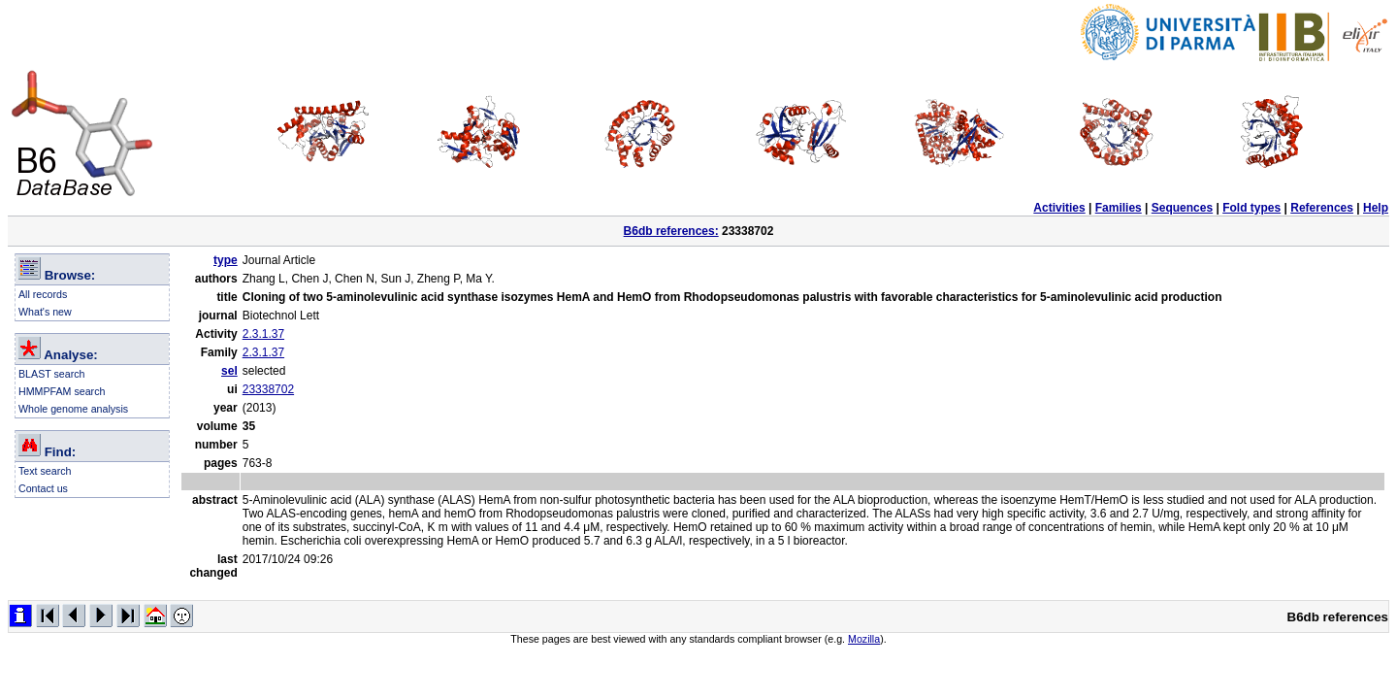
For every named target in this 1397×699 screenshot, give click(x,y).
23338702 (268, 389)
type (225, 260)
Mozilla (864, 639)
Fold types (1251, 208)
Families (1118, 208)
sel (229, 371)
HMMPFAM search (61, 391)
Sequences (1182, 208)
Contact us (43, 488)
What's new (45, 311)
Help (1375, 208)
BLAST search (51, 374)
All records (42, 294)
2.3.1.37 (263, 334)
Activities (1059, 208)
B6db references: (671, 231)
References (1321, 208)
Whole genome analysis (73, 409)
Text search (45, 471)
